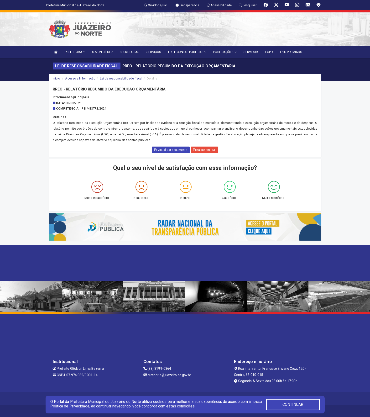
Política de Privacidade (69, 406)
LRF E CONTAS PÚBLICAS (187, 52)
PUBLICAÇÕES (224, 52)
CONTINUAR (292, 404)
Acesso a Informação (80, 78)
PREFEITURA (75, 52)
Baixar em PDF (204, 150)
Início (56, 78)
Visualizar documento (170, 150)
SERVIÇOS (153, 52)
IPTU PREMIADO (291, 52)
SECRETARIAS (129, 52)
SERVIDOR (251, 52)
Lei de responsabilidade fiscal (121, 78)
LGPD (269, 52)
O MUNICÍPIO (102, 52)
